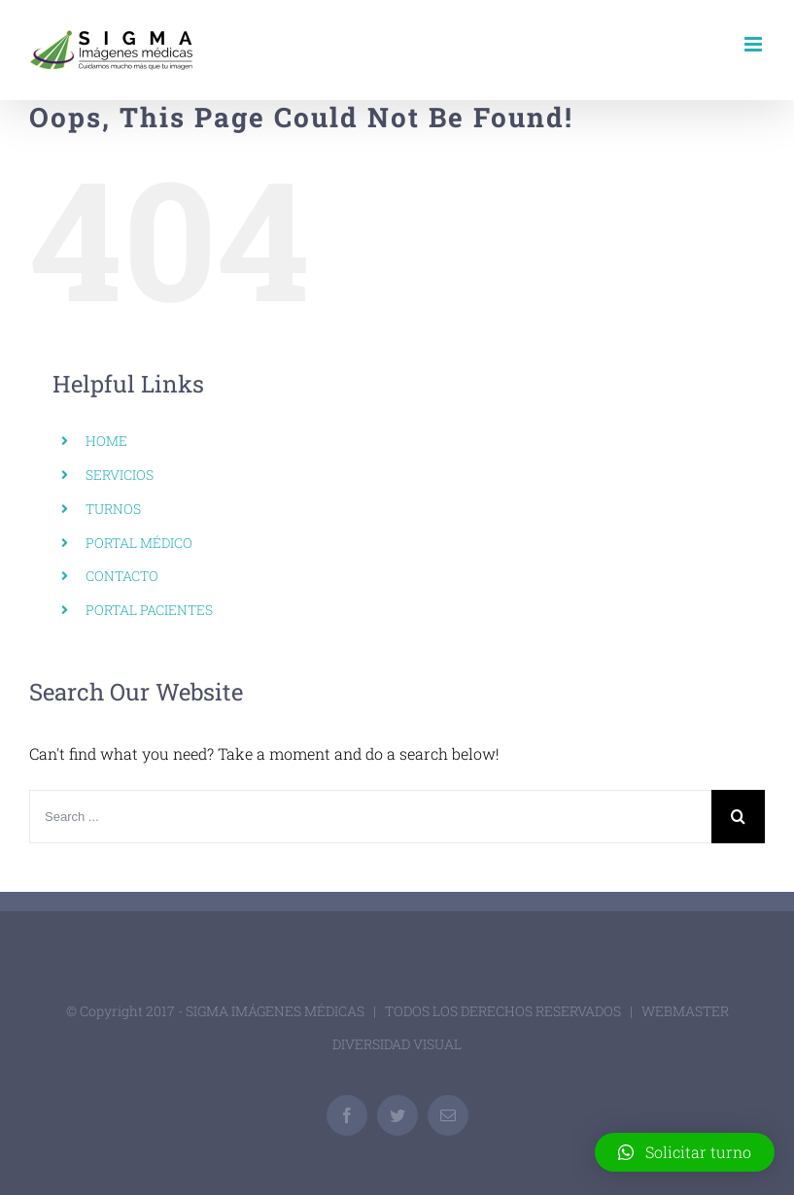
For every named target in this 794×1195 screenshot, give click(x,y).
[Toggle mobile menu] (754, 44)
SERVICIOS (120, 474)
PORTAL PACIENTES (149, 609)
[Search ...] (370, 816)
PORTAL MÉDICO (139, 542)
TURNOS (113, 508)
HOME (106, 440)
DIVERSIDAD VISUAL (397, 1044)
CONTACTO (122, 575)
